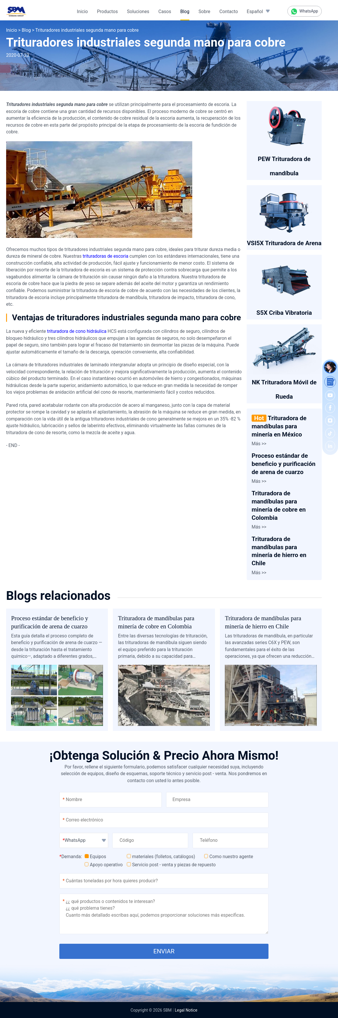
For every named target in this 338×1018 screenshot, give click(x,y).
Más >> (259, 443)
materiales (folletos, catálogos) (161, 856)
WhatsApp (304, 11)
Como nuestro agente (228, 856)
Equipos (95, 856)
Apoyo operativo (104, 864)
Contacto (228, 11)
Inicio (82, 11)
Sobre (204, 11)
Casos (165, 11)
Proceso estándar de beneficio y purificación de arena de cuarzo (283, 464)
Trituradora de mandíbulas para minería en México (279, 426)
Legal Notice (186, 1010)
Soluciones (138, 11)
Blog (184, 11)
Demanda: (70, 856)
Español (255, 11)
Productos (107, 11)
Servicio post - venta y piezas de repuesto (171, 864)
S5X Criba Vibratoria (284, 312)
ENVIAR (164, 951)
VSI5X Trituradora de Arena (284, 243)
